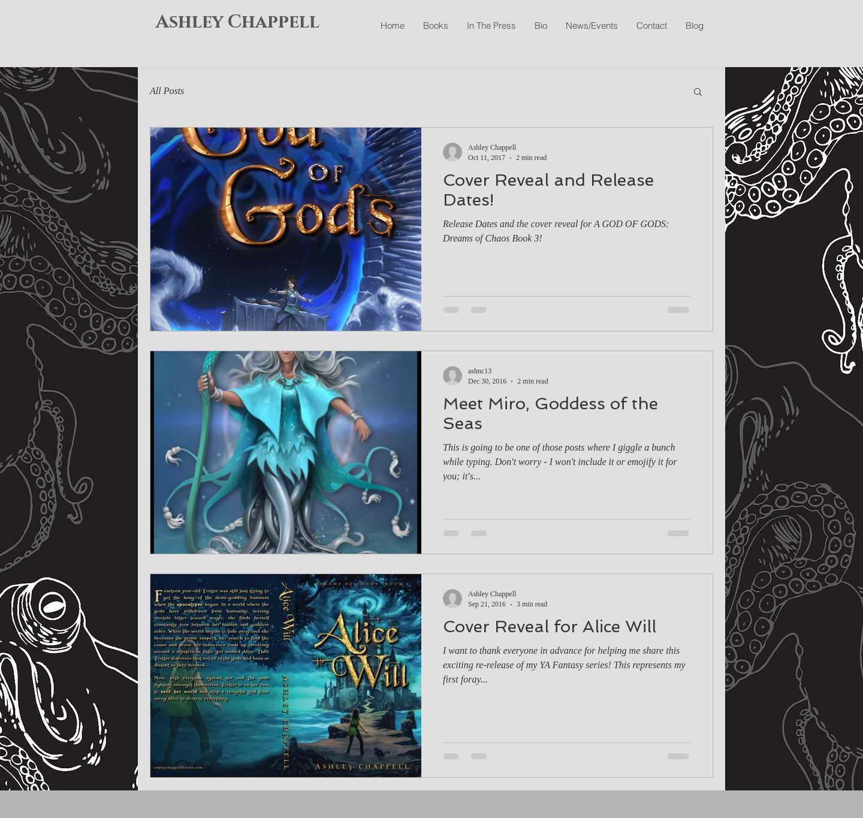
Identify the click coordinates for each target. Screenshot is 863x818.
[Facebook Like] (640, 54)
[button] (698, 92)
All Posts (167, 91)
